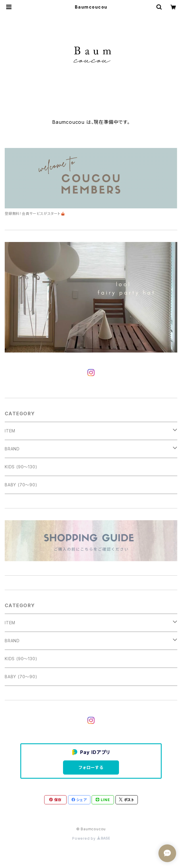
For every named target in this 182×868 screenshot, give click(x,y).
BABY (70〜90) (21, 484)
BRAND (12, 448)
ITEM (10, 430)
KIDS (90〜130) (21, 466)
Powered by (91, 838)
